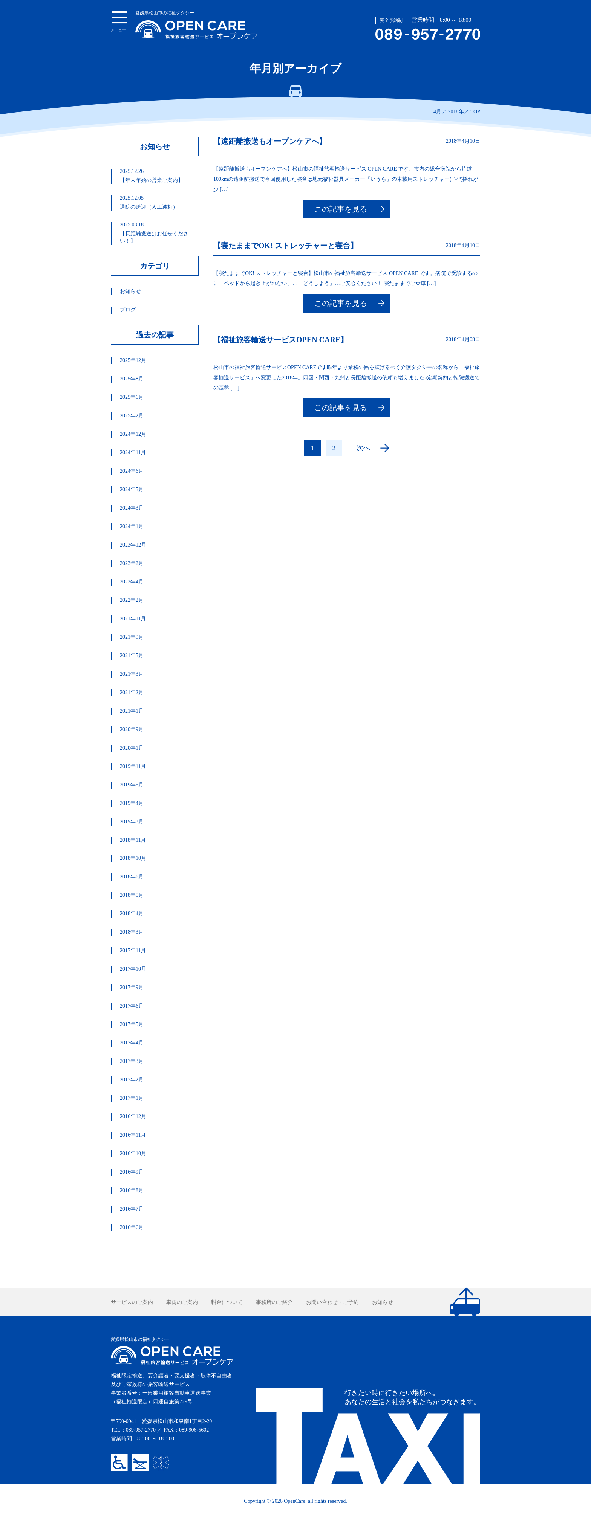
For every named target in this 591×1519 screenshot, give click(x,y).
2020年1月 (132, 748)
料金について (227, 1302)
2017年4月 (132, 1043)
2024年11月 (133, 452)
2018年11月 (133, 840)
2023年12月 (133, 545)
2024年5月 (132, 489)
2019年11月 (133, 766)
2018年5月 (132, 895)
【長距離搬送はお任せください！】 (159, 233)
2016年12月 (133, 1116)
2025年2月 (132, 415)
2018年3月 (132, 932)
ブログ (128, 310)
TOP (475, 111)
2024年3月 (132, 508)
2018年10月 (133, 858)
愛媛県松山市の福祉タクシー (196, 25)
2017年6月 (132, 1006)
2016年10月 (133, 1153)
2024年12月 (133, 434)
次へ (363, 448)
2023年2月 (132, 563)
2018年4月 (132, 913)
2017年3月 (132, 1061)
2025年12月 (133, 360)
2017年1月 (132, 1098)
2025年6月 (132, 397)
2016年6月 (132, 1227)
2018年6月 (132, 876)
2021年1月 (132, 711)
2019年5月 (132, 785)
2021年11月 (133, 618)
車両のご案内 (182, 1302)
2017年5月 (132, 1024)
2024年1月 (132, 526)
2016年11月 (133, 1135)
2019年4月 (132, 803)
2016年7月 (132, 1209)
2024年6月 (132, 471)
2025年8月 (132, 379)
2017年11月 (133, 950)
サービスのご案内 (132, 1302)
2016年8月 (132, 1190)
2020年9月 (132, 729)
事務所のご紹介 (274, 1302)
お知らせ (130, 291)
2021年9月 (132, 637)
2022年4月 (132, 582)
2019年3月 (132, 821)
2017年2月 (132, 1079)
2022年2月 (132, 600)
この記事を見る (340, 209)
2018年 (456, 111)
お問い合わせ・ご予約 (332, 1302)
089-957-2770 (141, 1430)
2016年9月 (132, 1172)
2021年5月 (132, 655)
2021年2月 (132, 692)
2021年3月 (132, 674)
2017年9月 (132, 987)
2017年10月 (133, 969)
